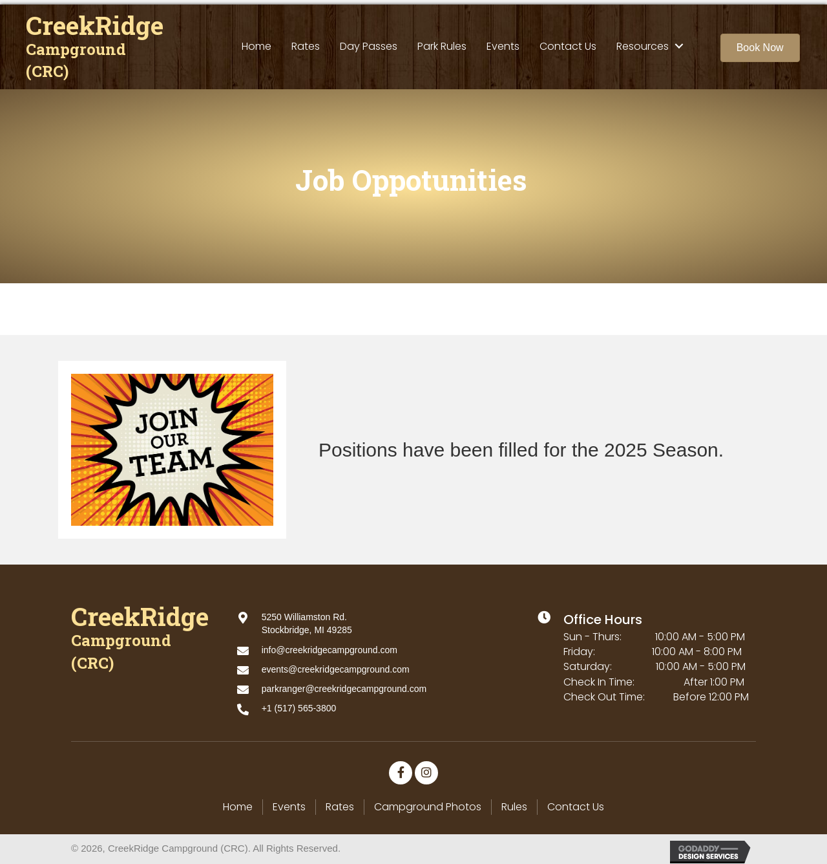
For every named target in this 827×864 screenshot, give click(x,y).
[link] (256, 42)
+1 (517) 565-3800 (299, 704)
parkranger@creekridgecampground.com (344, 685)
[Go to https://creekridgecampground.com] (97, 43)
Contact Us (575, 802)
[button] (760, 43)
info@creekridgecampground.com (329, 645)
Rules (514, 802)
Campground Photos (427, 802)
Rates (340, 802)
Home (238, 802)
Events (289, 802)
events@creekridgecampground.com (336, 665)
